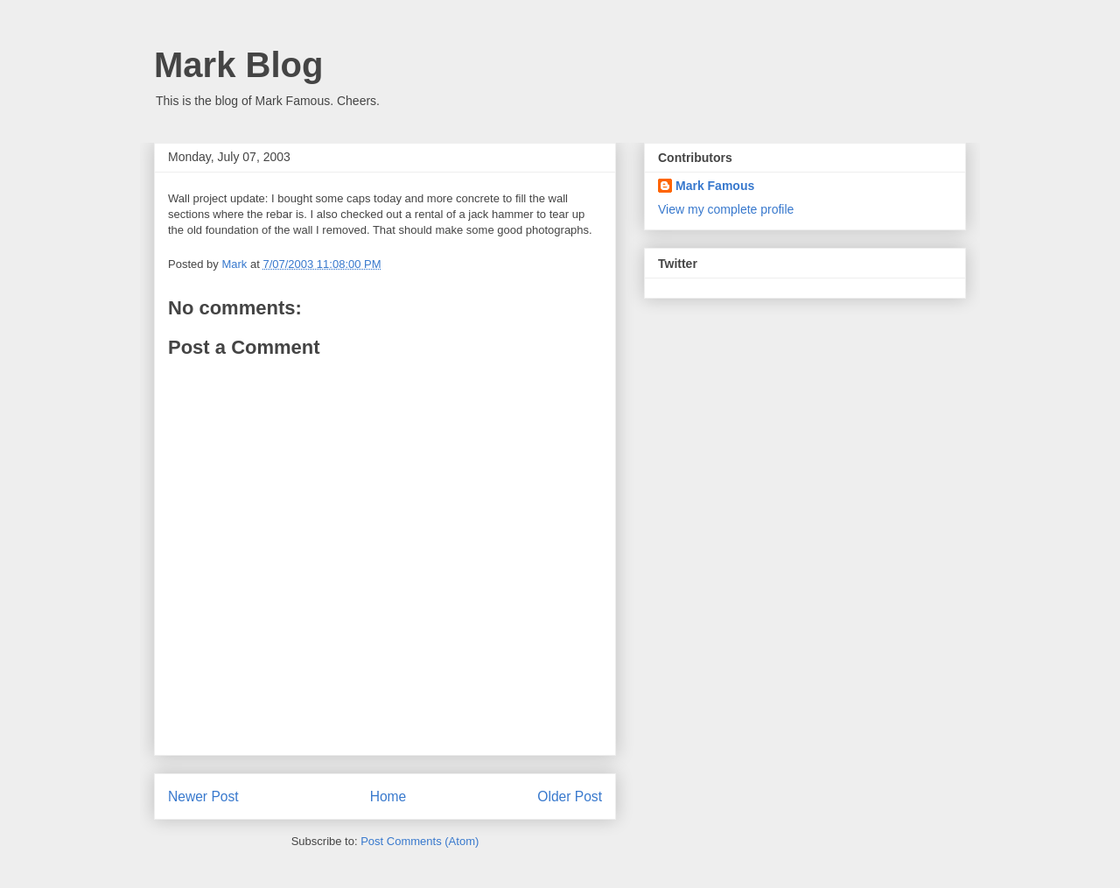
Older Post (569, 796)
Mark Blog (238, 65)
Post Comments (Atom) (419, 841)
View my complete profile (726, 209)
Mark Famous (715, 186)
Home (388, 796)
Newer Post (203, 796)
